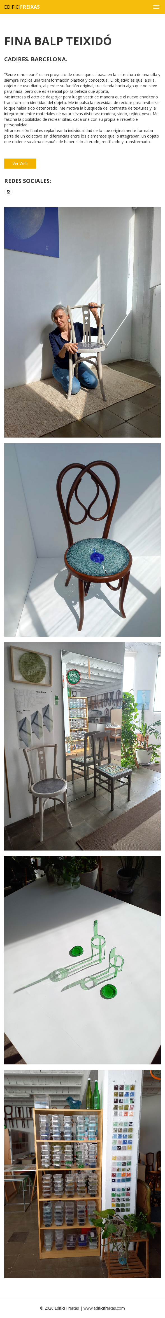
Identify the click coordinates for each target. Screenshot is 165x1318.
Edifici (22, 7)
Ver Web (20, 163)
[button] (156, 7)
